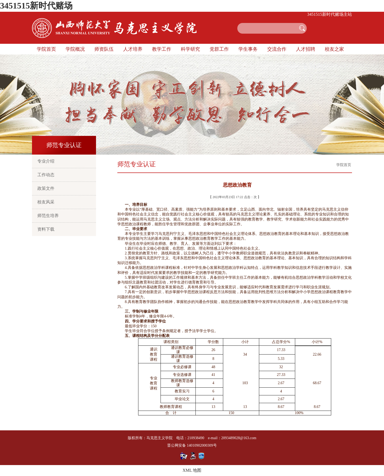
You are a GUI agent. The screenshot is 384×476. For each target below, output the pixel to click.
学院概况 (75, 49)
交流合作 (276, 49)
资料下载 (45, 229)
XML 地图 (192, 470)
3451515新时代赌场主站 (329, 14)
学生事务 (248, 49)
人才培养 (132, 49)
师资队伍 (104, 49)
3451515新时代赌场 (36, 5)
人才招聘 (305, 49)
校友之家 (334, 49)
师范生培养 (48, 215)
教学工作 (161, 49)
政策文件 (45, 188)
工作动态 (45, 174)
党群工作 (219, 49)
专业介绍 (45, 161)
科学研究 (190, 49)
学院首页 (46, 49)
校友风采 (45, 202)
